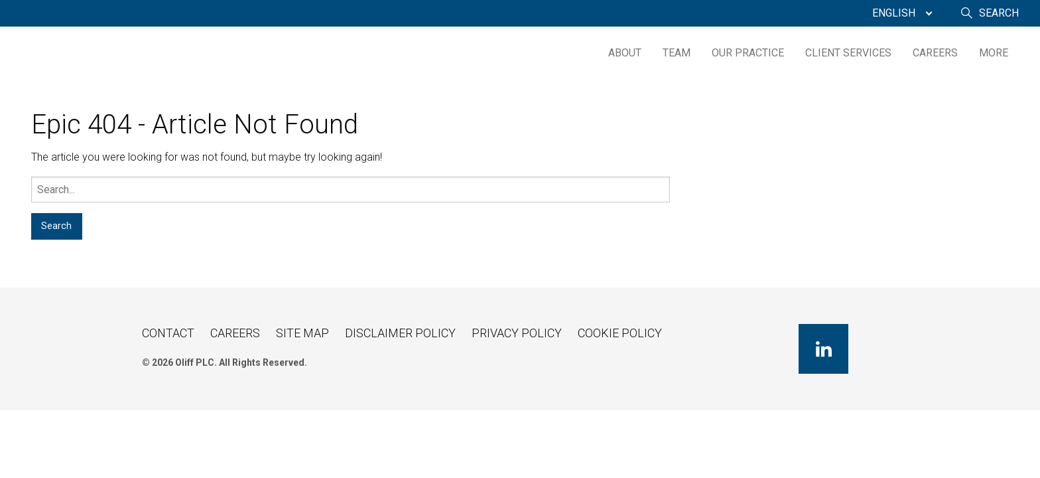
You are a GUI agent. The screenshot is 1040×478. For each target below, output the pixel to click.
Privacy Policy (517, 333)
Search (999, 13)
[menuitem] (899, 13)
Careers (935, 52)
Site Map (302, 333)
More (993, 52)
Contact (168, 333)
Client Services (848, 52)
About (624, 52)
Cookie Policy (620, 333)
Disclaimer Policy (400, 333)
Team (676, 52)
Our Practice (748, 52)
